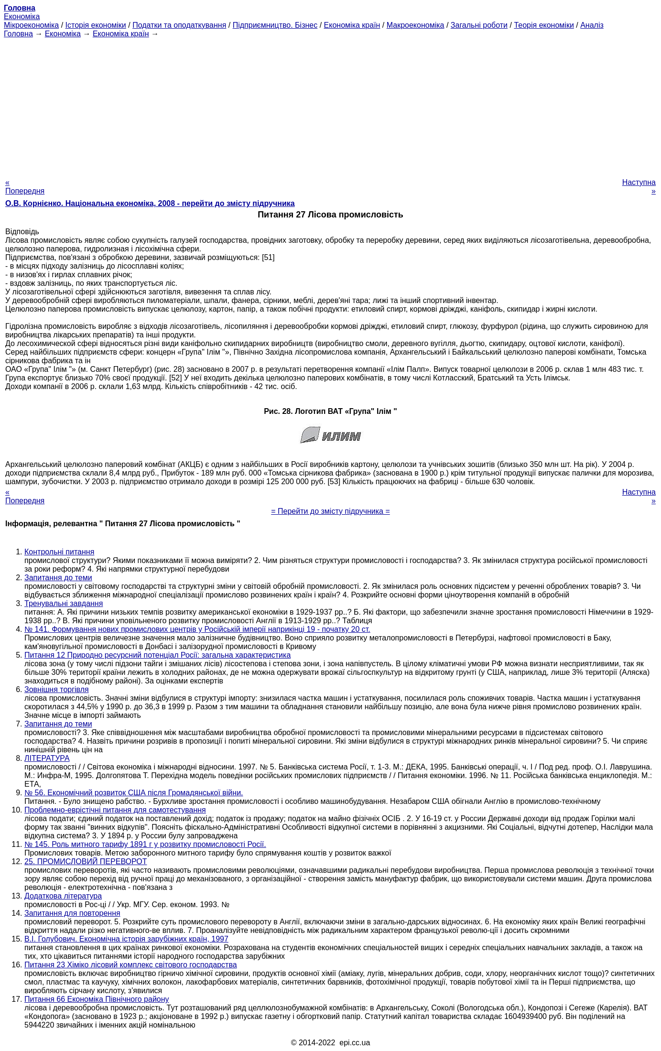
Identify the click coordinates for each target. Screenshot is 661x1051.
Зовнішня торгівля (56, 689)
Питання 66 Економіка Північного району (96, 999)
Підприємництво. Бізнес (275, 25)
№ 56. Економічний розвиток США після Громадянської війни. (133, 793)
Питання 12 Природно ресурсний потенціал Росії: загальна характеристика (157, 655)
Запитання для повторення (72, 913)
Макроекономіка (415, 25)
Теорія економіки (544, 25)
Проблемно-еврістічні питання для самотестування (115, 810)
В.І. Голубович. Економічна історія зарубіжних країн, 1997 (126, 939)
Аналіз (592, 25)
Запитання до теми (58, 578)
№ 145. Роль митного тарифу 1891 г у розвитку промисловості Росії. (145, 844)
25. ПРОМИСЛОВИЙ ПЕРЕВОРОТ (85, 861)
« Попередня (24, 186)
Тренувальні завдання (63, 603)
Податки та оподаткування (179, 25)
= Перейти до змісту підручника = (330, 511)
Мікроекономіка (31, 25)
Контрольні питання (59, 552)
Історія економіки (95, 25)
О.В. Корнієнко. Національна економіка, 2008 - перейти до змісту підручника (150, 203)
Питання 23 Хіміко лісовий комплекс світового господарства (130, 965)
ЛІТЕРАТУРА (47, 758)
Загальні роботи (479, 25)
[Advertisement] (331, 105)
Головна (18, 34)
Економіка (22, 16)
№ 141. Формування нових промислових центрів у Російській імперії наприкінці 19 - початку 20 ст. (197, 629)
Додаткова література (63, 896)
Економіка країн (352, 25)
